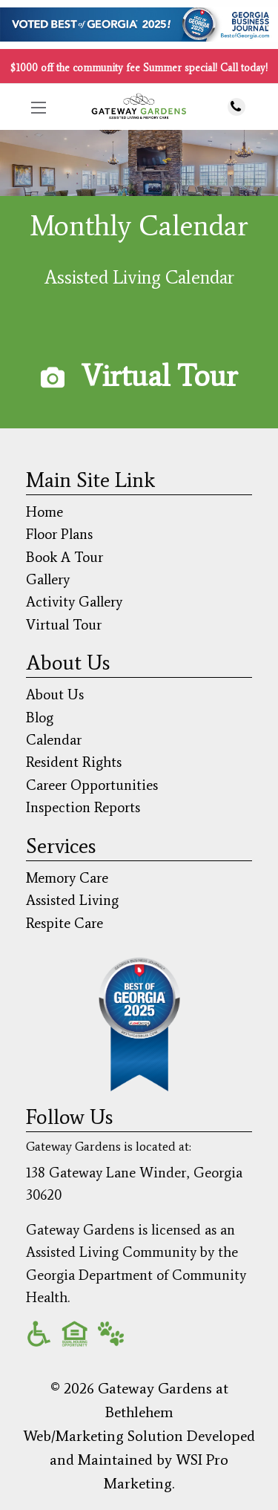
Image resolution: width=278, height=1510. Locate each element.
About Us (55, 694)
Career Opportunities (92, 785)
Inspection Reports (83, 807)
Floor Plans (59, 534)
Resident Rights (74, 762)
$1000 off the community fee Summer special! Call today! (139, 68)
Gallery (48, 579)
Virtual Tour (159, 376)
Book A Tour (64, 557)
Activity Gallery (74, 601)
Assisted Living (72, 900)
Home (44, 511)
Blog (39, 717)
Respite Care (64, 923)
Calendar (54, 739)
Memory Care (67, 877)
